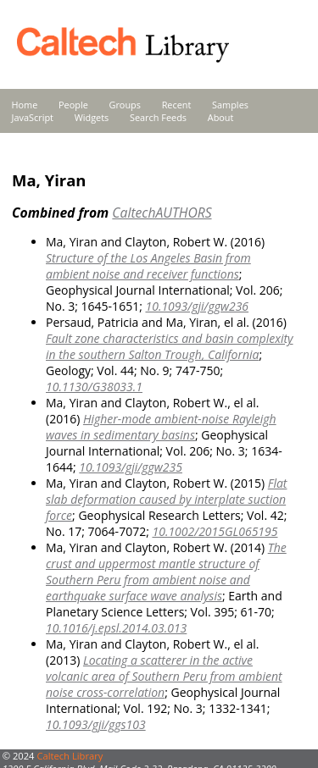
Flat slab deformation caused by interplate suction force (166, 499)
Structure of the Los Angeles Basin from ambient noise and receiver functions (148, 266)
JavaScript (32, 117)
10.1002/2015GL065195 (214, 531)
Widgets (92, 117)
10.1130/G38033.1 (94, 386)
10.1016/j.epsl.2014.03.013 (116, 628)
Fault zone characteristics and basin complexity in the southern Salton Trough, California (169, 346)
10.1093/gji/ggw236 (196, 306)
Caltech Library (69, 755)
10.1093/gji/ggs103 (96, 724)
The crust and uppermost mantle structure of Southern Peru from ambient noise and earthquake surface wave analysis (166, 571)
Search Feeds (158, 117)
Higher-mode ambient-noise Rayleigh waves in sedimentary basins (161, 427)
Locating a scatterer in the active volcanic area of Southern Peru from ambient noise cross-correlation (164, 676)
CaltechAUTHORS (161, 212)
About (221, 117)
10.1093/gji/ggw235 (130, 467)
